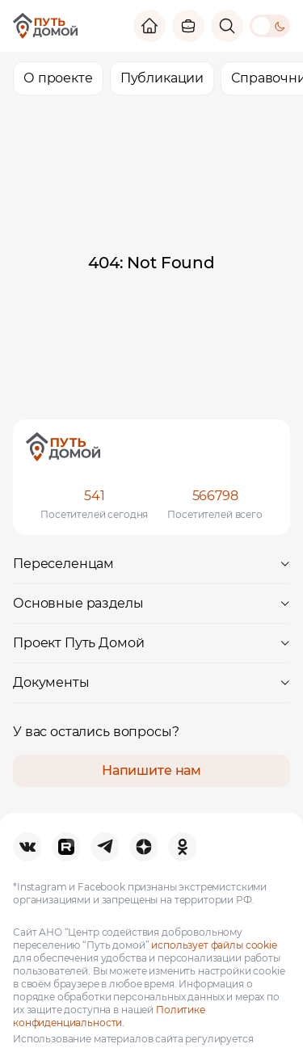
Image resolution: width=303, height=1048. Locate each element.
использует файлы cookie (214, 945)
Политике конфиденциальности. (109, 1016)
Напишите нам (151, 770)
